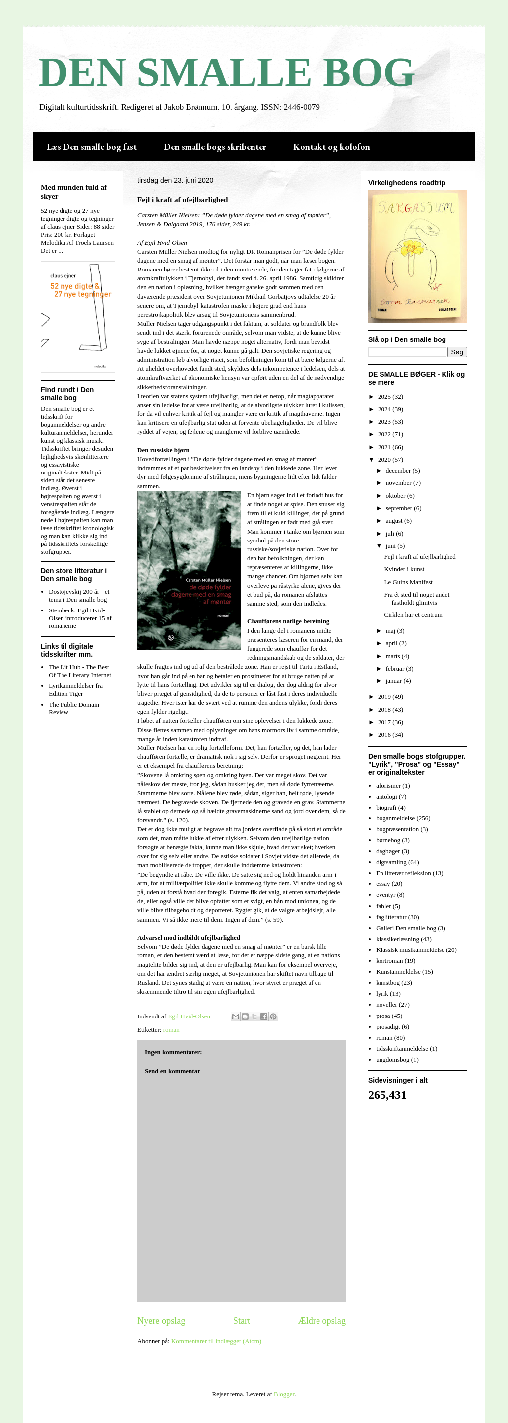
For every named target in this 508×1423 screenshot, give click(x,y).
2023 (385, 421)
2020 (385, 459)
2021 (385, 447)
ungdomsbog (392, 1059)
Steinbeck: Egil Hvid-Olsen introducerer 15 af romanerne (80, 618)
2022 (385, 434)
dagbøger (388, 851)
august (395, 520)
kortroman (389, 960)
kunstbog (388, 982)
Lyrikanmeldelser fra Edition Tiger (76, 689)
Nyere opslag (161, 1321)
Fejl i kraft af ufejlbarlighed (419, 556)
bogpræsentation (397, 829)
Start (241, 1321)
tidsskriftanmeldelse (402, 1048)
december (399, 470)
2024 (385, 409)
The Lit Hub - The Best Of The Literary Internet (80, 670)
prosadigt (388, 1026)
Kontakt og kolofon (331, 146)
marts (394, 656)
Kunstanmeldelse (398, 971)
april (392, 643)
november (399, 482)
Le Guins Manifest (408, 582)
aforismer (388, 785)
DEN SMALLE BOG (227, 72)
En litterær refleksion (403, 873)
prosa (383, 1015)
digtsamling (391, 862)
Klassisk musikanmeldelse (410, 949)
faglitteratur (391, 917)
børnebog (388, 840)
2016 (385, 734)
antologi (386, 796)
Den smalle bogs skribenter (215, 146)
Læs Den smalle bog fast (92, 146)
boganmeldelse (395, 818)
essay (383, 883)
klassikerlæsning (397, 939)
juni (391, 545)
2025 (385, 396)
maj (391, 630)
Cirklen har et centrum (413, 614)
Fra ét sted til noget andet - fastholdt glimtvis (418, 598)
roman (171, 1029)
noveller (386, 1004)
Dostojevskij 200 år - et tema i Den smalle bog (79, 595)
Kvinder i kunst (404, 569)
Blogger (284, 1394)
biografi (386, 807)
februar (396, 668)
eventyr (385, 894)
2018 (385, 709)
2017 (385, 722)
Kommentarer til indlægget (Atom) (216, 1341)
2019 (385, 696)
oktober (396, 495)
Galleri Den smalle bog (406, 928)
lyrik (382, 993)
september (400, 508)
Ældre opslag (322, 1321)
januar (395, 680)
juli (391, 533)
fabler (383, 906)
